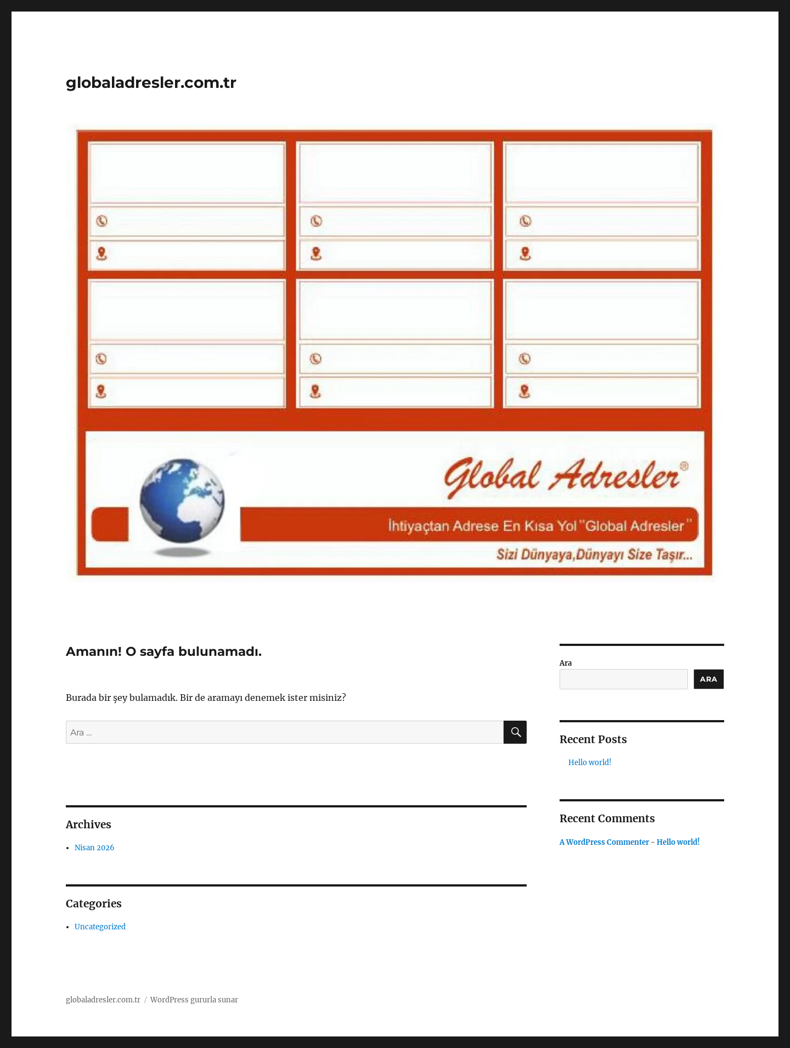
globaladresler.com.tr (151, 82)
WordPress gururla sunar (194, 1000)
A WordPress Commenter (604, 842)
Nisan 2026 (95, 847)
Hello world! (590, 762)
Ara (566, 663)
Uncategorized (100, 927)
